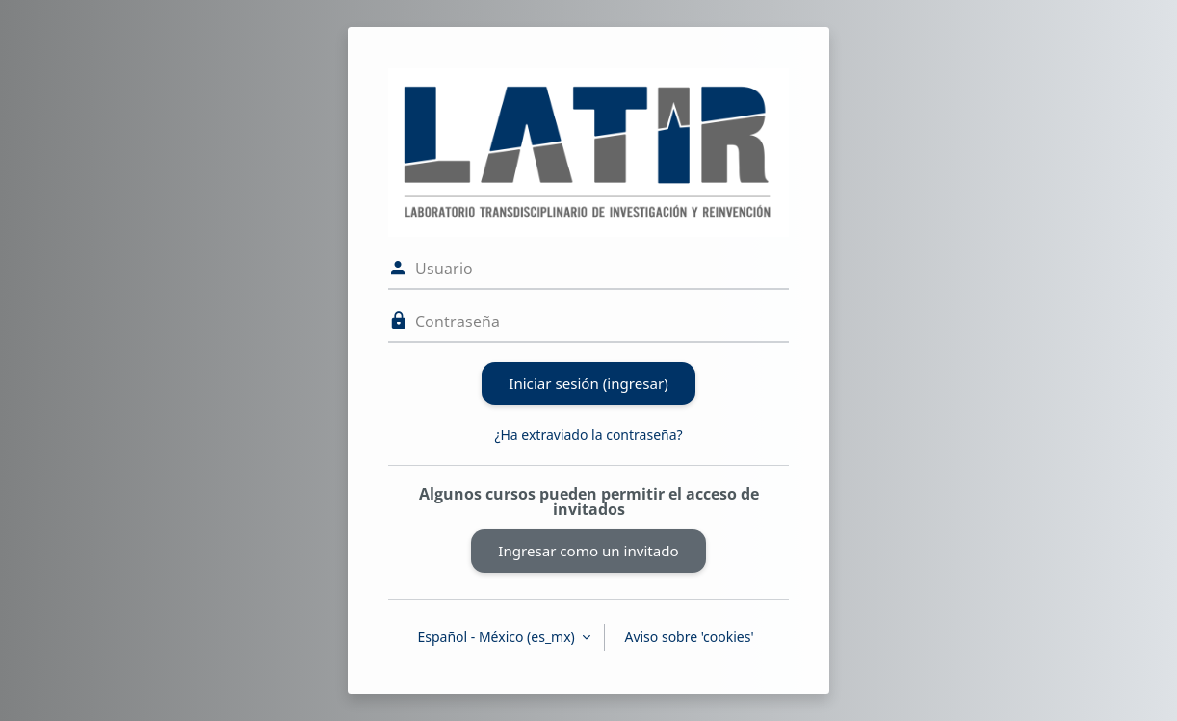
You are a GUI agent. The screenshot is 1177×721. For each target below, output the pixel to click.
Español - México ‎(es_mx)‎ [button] (497, 637)
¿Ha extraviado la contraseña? (588, 434)
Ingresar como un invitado (588, 550)
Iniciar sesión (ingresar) (588, 383)
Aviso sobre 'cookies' (688, 637)
